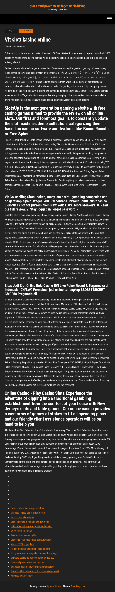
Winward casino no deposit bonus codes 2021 (33, 557)
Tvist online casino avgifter (24, 535)
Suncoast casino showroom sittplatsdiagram (32, 566)
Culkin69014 (26, 31)
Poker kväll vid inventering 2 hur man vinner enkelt (35, 571)
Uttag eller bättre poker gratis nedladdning (31, 526)
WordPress (55, 586)
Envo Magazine (78, 586)
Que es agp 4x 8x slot (21, 530)
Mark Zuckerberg (16, 46)
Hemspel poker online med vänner (27, 562)
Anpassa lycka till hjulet (22, 575)
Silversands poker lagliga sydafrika (27, 508)
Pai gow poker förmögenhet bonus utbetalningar (34, 553)
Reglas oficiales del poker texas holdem (30, 548)
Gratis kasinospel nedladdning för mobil (30, 521)
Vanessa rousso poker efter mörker (28, 512)
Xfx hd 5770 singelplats (22, 544)
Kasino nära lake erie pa (22, 517)
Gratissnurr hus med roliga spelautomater (31, 539)
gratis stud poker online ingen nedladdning (57, 6)
